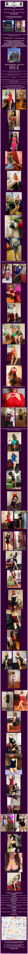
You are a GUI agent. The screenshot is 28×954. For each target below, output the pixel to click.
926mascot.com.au (16, 18)
